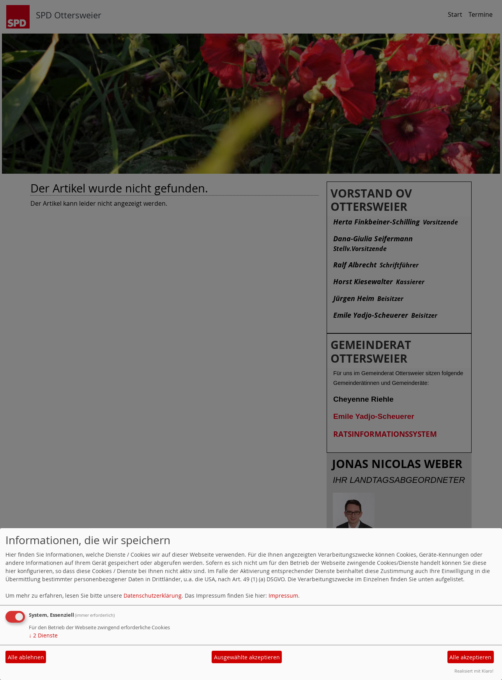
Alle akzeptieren (470, 657)
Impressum (283, 595)
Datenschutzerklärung (153, 595)
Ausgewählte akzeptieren (247, 657)
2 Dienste (43, 635)
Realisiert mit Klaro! (473, 671)
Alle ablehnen (26, 657)
